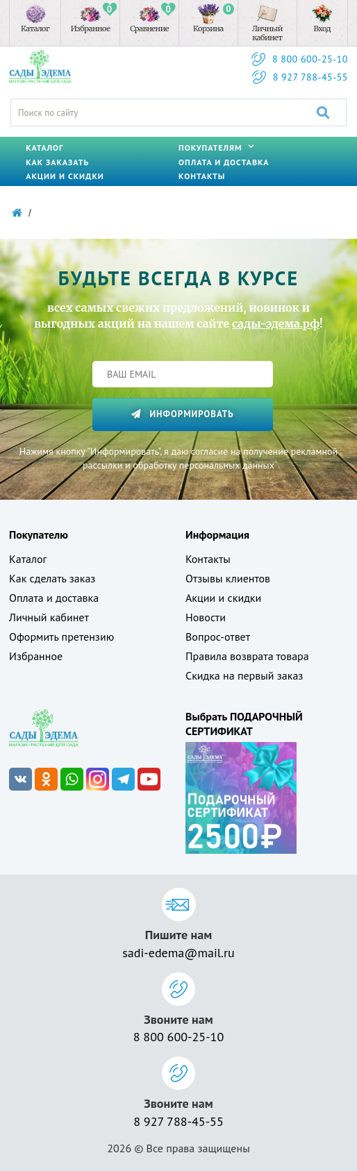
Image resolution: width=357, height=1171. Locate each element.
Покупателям (216, 147)
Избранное (36, 656)
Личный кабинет (49, 617)
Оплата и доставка (223, 162)
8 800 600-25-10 (310, 59)
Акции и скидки (65, 176)
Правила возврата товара (247, 656)
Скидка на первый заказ (244, 675)
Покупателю (38, 534)
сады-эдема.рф (275, 323)
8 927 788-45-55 (310, 77)
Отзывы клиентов (227, 578)
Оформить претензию (61, 636)
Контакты (201, 176)
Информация (217, 534)
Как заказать (57, 162)
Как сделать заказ (52, 578)
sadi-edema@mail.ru (178, 953)
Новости (205, 617)
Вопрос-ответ (217, 636)
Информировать (182, 414)
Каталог (44, 147)
